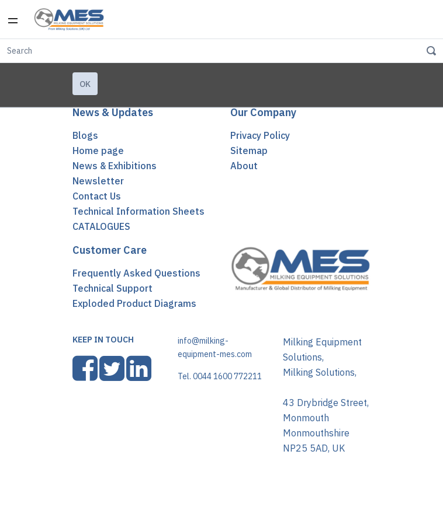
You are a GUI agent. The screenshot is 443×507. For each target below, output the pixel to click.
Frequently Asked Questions (136, 273)
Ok (85, 84)
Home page (98, 150)
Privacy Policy (260, 135)
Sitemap (249, 150)
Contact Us (96, 196)
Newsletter (98, 181)
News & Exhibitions (114, 166)
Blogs (85, 135)
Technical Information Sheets (138, 211)
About (244, 166)
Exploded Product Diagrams (134, 303)
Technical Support (112, 288)
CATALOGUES (101, 226)
